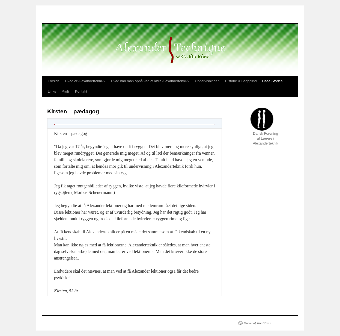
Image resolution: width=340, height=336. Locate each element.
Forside (53, 81)
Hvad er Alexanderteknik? (85, 81)
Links (52, 91)
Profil (65, 91)
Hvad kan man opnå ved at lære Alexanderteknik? (150, 81)
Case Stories (272, 81)
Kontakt (81, 91)
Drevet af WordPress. (258, 323)
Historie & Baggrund (241, 81)
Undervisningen (207, 81)
